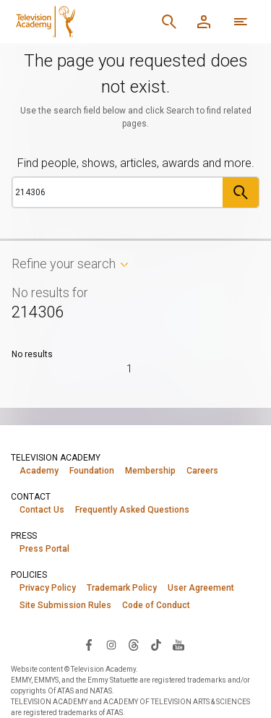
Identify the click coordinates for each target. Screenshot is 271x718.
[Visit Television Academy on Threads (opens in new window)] (133, 644)
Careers (202, 471)
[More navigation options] (240, 21)
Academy (39, 471)
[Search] (169, 21)
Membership (150, 471)
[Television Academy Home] (81, 21)
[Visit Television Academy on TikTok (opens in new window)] (156, 644)
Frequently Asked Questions (132, 510)
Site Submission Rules (65, 605)
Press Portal (44, 549)
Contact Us (42, 510)
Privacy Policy (48, 588)
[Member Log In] (203, 21)
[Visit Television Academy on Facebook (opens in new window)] (88, 644)
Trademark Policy (122, 588)
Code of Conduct (156, 605)
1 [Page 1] (129, 368)
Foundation (91, 471)
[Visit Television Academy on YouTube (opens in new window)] (178, 644)
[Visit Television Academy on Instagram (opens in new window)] (111, 644)
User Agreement (201, 588)
